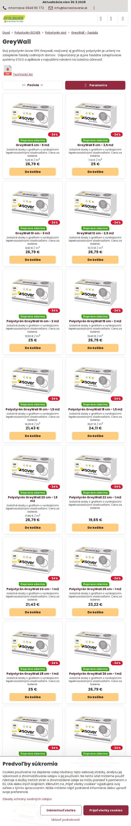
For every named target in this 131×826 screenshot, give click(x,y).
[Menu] (123, 18)
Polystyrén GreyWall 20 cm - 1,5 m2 (32, 499)
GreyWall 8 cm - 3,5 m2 (95, 145)
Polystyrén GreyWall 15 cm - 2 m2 (95, 321)
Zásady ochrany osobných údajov (27, 799)
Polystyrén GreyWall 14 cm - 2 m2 (32, 321)
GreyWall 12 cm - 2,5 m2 (95, 233)
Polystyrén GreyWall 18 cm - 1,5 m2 (95, 409)
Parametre (95, 85)
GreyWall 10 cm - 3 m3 (32, 233)
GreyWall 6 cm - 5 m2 (32, 145)
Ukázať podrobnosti (65, 820)
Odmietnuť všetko (61, 810)
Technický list (18, 74)
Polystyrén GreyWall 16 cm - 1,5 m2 (33, 409)
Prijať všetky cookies (105, 810)
